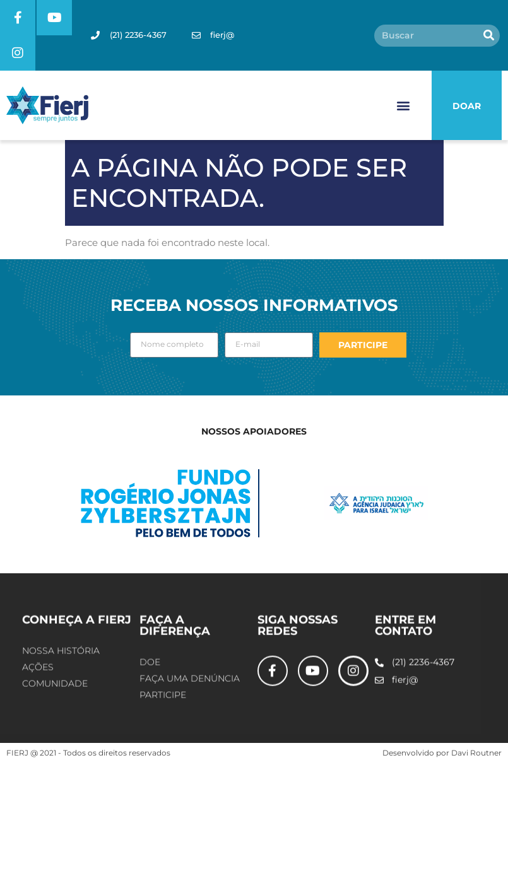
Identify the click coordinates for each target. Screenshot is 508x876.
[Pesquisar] (489, 36)
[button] (403, 105)
